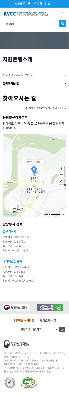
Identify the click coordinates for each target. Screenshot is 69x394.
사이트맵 (37, 3)
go (62, 329)
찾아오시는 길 (34, 83)
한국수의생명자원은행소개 (34, 75)
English (48, 3)
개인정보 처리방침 (23, 320)
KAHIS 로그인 (22, 3)
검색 (62, 23)
